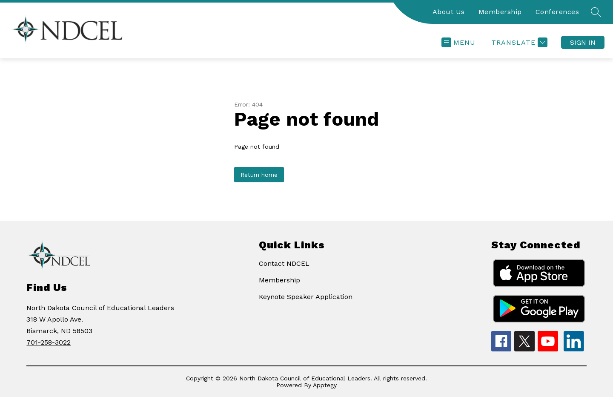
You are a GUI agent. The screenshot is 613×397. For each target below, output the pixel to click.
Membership (500, 12)
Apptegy (325, 385)
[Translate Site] (518, 42)
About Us (449, 12)
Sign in (583, 42)
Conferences (557, 12)
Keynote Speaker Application (305, 297)
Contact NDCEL (284, 263)
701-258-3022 (48, 342)
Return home (259, 174)
